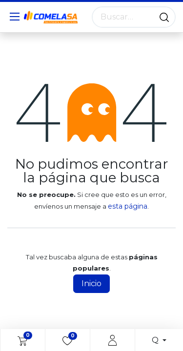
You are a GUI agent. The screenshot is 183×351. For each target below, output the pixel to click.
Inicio (91, 283)
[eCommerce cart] (22, 340)
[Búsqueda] (164, 17)
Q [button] (156, 340)
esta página (127, 206)
